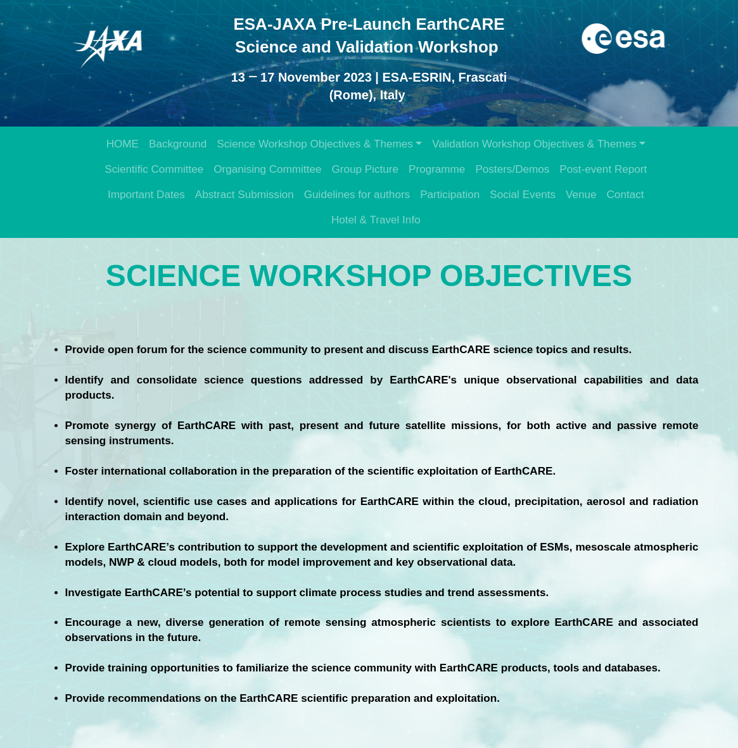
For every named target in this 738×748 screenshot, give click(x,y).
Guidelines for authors (357, 195)
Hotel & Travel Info (376, 220)
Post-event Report (603, 169)
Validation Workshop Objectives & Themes (534, 144)
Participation (450, 195)
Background (178, 144)
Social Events (523, 195)
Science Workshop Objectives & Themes (314, 144)
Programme (437, 169)
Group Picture (364, 169)
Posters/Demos (512, 169)
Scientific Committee (154, 169)
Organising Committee (267, 169)
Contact (625, 195)
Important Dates (146, 195)
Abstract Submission (244, 195)
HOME (122, 144)
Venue (581, 195)
